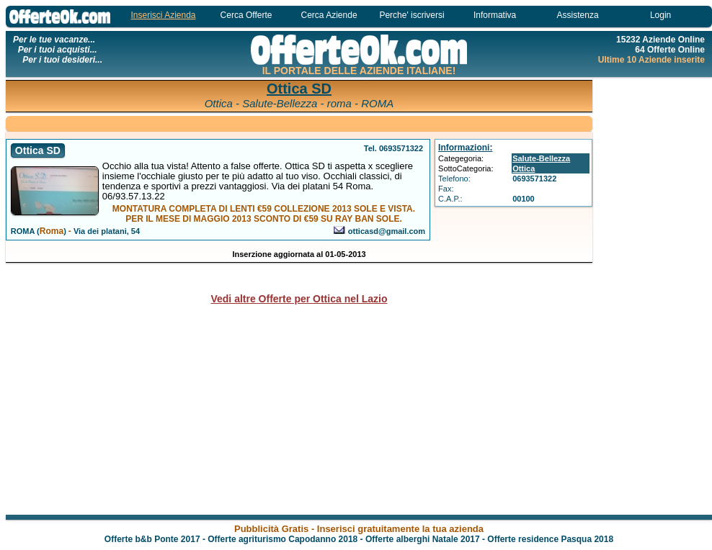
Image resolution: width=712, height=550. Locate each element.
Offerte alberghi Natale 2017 (422, 539)
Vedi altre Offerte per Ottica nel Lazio (298, 299)
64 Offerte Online (670, 50)
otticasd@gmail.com (386, 231)
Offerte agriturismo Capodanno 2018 (282, 539)
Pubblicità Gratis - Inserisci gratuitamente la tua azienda (359, 528)
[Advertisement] (299, 122)
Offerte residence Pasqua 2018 (550, 539)
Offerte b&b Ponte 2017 (152, 539)
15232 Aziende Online (660, 40)
